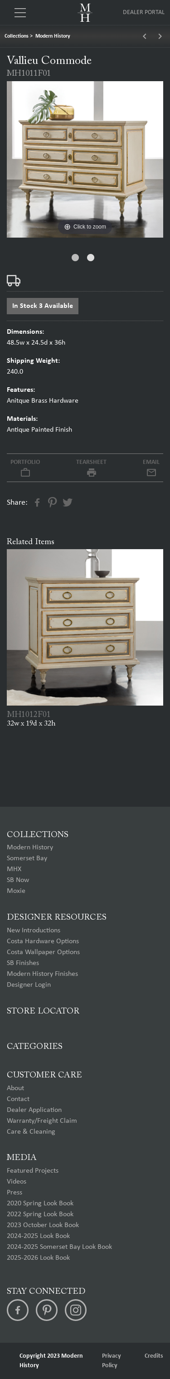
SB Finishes (23, 963)
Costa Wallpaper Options (43, 952)
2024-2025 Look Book (38, 1236)
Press (14, 1192)
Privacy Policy (111, 1361)
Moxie (16, 891)
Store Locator (43, 1011)
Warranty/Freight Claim (42, 1121)
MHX (14, 869)
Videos (16, 1181)
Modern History (52, 36)
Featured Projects (32, 1170)
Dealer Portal (144, 12)
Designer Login (29, 985)
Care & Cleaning (31, 1131)
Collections (17, 36)
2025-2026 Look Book (38, 1258)
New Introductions (33, 930)
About (15, 1088)
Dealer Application (34, 1110)
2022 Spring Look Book (40, 1214)
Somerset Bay (27, 858)
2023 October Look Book (43, 1225)
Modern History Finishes (42, 974)
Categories (35, 1047)
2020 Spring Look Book (40, 1203)
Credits (154, 1356)
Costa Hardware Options (43, 941)
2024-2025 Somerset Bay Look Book (59, 1247)
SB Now (18, 880)
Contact (18, 1099)
